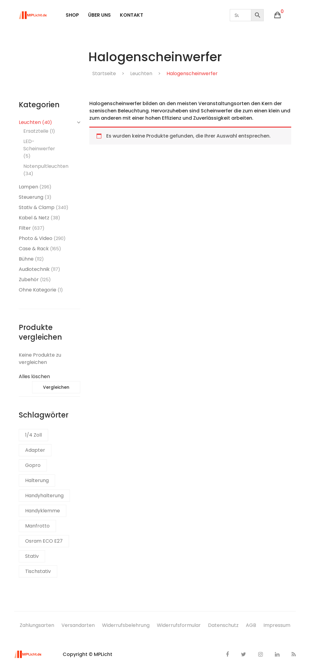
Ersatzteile (35, 131)
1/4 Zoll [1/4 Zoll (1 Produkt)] (33, 434)
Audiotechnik (34, 269)
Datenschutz (223, 625)
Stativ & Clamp (36, 207)
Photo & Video (35, 238)
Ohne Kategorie (37, 289)
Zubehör (29, 279)
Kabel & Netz (34, 217)
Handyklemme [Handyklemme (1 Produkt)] (42, 510)
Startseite (104, 73)
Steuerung (31, 197)
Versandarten (78, 625)
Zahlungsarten (37, 625)
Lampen (28, 186)
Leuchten (141, 73)
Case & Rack (34, 248)
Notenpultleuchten (45, 166)
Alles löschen (34, 376)
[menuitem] (72, 15)
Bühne (26, 258)
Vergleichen (56, 387)
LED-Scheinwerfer (39, 145)
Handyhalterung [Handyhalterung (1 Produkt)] (44, 495)
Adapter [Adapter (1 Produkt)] (35, 450)
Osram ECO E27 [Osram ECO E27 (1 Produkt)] (44, 541)
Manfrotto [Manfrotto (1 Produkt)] (37, 525)
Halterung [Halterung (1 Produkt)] (37, 480)
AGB (251, 625)
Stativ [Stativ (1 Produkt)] (32, 556)
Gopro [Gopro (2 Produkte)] (33, 465)
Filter (25, 228)
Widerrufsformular (179, 625)
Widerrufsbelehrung (126, 625)
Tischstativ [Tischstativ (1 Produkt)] (38, 571)
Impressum (276, 625)
